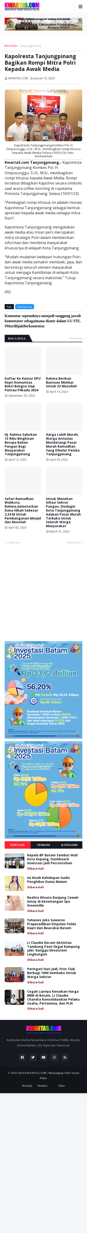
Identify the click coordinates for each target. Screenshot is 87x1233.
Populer (17, 845)
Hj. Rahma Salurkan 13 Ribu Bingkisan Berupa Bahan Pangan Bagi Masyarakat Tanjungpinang (21, 444)
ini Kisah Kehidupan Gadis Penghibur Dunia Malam (48, 880)
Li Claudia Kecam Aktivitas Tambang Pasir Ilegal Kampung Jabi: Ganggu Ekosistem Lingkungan (53, 948)
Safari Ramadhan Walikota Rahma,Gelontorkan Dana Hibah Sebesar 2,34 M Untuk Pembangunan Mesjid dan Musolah (23, 510)
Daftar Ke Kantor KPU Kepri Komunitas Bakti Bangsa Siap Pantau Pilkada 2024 (23, 384)
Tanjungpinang (30, 46)
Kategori (69, 845)
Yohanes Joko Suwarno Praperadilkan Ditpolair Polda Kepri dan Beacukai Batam (51, 924)
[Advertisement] (43, 595)
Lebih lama (73, 542)
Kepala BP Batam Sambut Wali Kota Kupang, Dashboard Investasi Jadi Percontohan (52, 859)
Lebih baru (13, 542)
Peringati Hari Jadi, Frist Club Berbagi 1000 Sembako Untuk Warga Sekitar (51, 973)
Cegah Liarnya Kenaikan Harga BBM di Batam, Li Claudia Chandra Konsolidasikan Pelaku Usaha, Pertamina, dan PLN (53, 997)
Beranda (11, 46)
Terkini (43, 845)
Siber (61, 1085)
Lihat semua (75, 338)
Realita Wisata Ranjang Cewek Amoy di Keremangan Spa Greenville (52, 901)
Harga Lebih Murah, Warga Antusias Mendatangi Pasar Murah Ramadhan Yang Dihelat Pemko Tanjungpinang (63, 444)
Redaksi (42, 1085)
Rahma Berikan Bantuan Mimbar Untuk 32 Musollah (61, 382)
